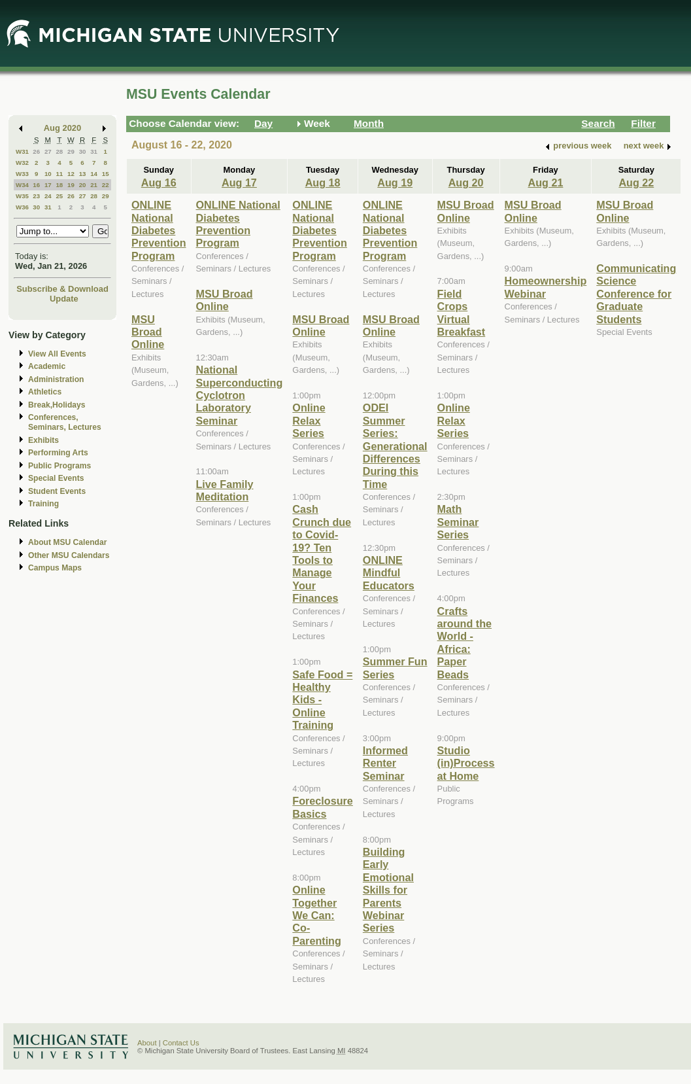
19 (71, 184)
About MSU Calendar (67, 542)
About (147, 1043)
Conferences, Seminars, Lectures (64, 422)
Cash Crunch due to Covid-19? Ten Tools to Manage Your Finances (321, 553)
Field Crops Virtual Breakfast (461, 313)
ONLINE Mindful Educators (388, 572)
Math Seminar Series (458, 521)
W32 (22, 162)
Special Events (56, 478)
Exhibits (43, 440)
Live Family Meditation (225, 490)
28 (59, 151)
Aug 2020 (62, 128)
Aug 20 (466, 182)
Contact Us (181, 1043)
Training (43, 503)
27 (48, 151)
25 (59, 196)
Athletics (44, 391)
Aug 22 (636, 182)
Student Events (57, 491)
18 (59, 184)
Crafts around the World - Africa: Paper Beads (464, 642)
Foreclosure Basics (322, 807)
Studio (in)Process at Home (466, 763)
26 (36, 151)
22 (105, 184)
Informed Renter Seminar (385, 763)
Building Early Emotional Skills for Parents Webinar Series (388, 890)
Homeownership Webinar (546, 287)
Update (64, 299)
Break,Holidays (57, 405)
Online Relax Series (308, 420)
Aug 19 (395, 182)
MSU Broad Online (147, 332)
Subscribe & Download (62, 289)
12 (71, 173)
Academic (46, 366)
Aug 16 (159, 182)
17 (48, 184)
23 (36, 196)
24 (48, 196)
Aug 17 (239, 182)
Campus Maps (55, 567)
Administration (56, 379)
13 (82, 173)
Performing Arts (58, 452)
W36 (22, 207)
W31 (22, 151)
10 (48, 173)
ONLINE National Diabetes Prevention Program (158, 230)
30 (82, 151)
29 (71, 151)
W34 (22, 184)
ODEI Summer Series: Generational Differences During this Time (395, 445)
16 (36, 184)
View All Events (57, 353)
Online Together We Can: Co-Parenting (316, 915)
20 (82, 184)
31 (93, 151)
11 (59, 173)
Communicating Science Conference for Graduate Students (636, 293)
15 (105, 173)
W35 (22, 196)
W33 (22, 173)
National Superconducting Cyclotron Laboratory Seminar (239, 395)
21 (93, 184)
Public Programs (59, 465)
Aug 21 (546, 182)
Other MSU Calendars (69, 555)
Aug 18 (323, 182)
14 (93, 173)
